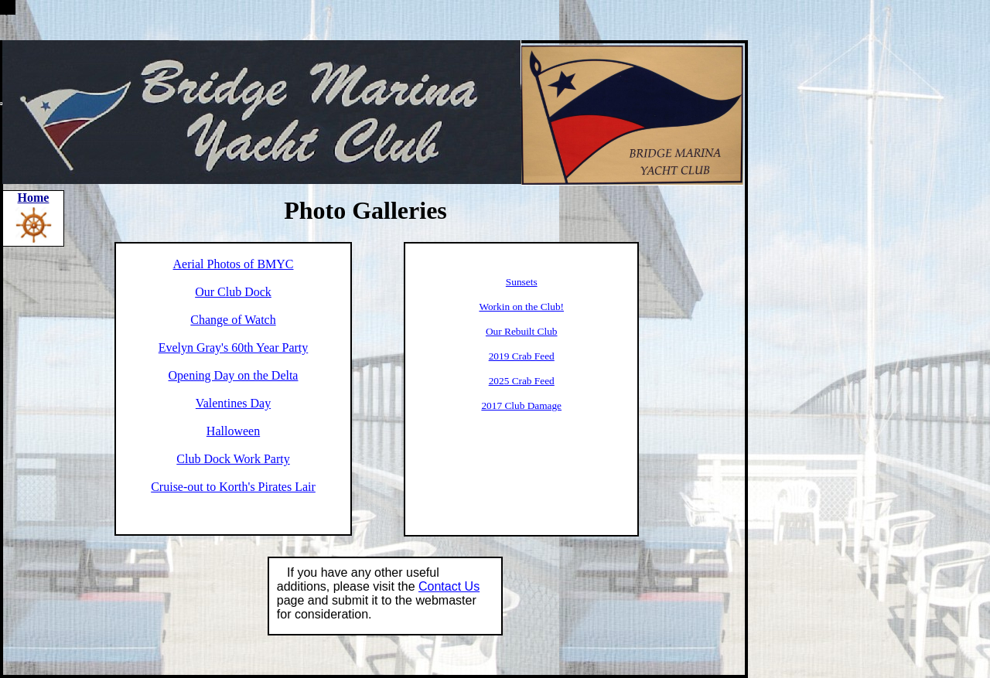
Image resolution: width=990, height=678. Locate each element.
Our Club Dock (233, 291)
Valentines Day (233, 403)
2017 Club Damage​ (521, 405)
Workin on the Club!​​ (521, 306)
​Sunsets (522, 282)
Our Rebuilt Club (522, 331)
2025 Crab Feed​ (522, 381)
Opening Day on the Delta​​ (234, 375)
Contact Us (449, 586)
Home (34, 197)
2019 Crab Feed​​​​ (522, 356)
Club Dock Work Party (232, 458)
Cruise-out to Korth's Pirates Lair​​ (233, 486)
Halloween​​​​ (233, 431)
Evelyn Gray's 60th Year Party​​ (234, 347)
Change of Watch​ (232, 319)
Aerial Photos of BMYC (233, 264)
